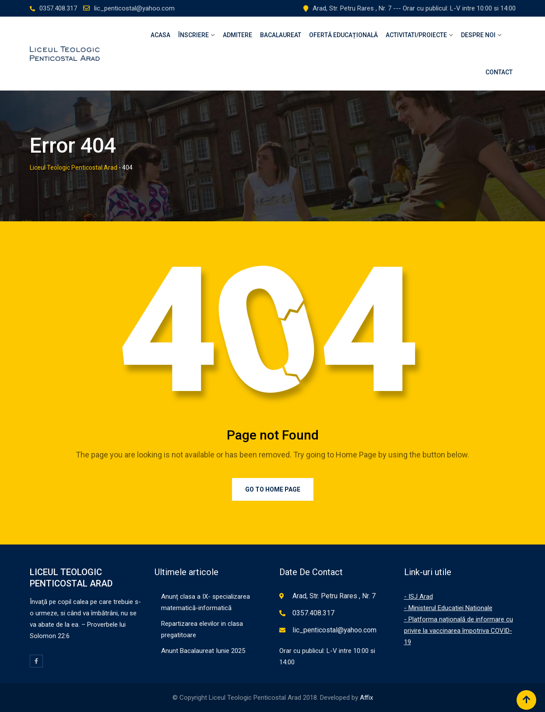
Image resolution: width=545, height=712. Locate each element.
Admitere (237, 34)
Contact (499, 72)
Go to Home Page (272, 489)
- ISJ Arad (418, 596)
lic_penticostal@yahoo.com (134, 8)
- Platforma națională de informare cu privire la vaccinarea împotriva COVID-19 (458, 630)
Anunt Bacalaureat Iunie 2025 (203, 651)
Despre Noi (478, 34)
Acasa (160, 34)
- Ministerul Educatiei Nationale (448, 608)
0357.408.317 (58, 8)
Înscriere (193, 34)
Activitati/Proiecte (416, 34)
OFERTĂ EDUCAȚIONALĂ (343, 34)
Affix (366, 698)
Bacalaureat (280, 34)
